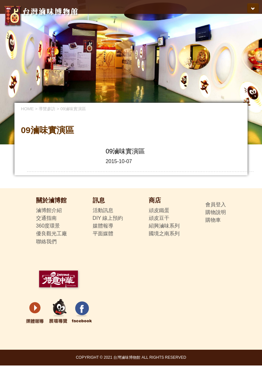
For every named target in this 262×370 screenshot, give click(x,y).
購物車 (213, 220)
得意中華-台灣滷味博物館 (42, 14)
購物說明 (215, 212)
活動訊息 (103, 210)
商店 (155, 200)
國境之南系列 (164, 233)
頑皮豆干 (159, 218)
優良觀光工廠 (51, 233)
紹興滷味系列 (164, 226)
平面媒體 (103, 233)
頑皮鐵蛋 (159, 210)
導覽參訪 (47, 108)
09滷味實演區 (73, 108)
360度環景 (48, 226)
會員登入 (215, 204)
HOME (27, 108)
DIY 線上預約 (108, 218)
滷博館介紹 (49, 210)
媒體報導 (103, 226)
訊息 (99, 200)
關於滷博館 (51, 200)
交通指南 (46, 218)
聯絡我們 (46, 241)
